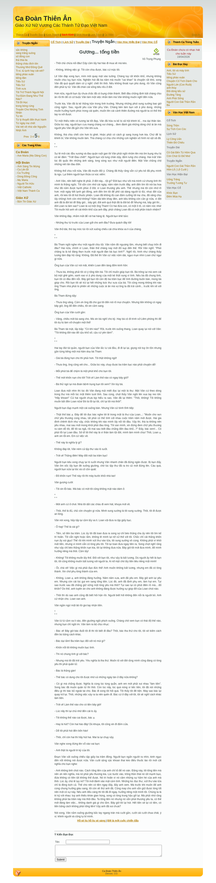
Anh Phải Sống (175, 98)
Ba (168, 105)
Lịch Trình (96, 34)
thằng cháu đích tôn (27, 63)
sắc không (21, 49)
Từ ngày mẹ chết (25, 123)
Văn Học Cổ (149, 42)
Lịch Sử (68, 42)
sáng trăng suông (25, 53)
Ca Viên (108, 34)
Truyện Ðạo (36, 34)
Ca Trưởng (23, 172)
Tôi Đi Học (22, 102)
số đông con (23, 56)
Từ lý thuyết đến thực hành (31, 119)
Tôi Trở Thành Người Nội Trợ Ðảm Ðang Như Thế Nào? (30, 95)
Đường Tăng (174, 94)
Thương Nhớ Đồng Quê (29, 67)
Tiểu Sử (20, 81)
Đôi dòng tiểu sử (176, 91)
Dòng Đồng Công (27, 176)
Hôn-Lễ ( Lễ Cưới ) (177, 169)
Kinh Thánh (52, 34)
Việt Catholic (24, 187)
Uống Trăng (173, 179)
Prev (26, 136)
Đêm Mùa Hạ (174, 196)
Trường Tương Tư (177, 183)
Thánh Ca (21, 34)
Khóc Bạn (172, 192)
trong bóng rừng (25, 105)
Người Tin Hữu (25, 183)
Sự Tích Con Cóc (176, 129)
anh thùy (171, 87)
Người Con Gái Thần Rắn (181, 101)
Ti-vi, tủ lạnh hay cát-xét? (30, 70)
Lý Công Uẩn (174, 139)
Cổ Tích (56, 42)
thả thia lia (21, 60)
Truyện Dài (82, 42)
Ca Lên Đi (22, 169)
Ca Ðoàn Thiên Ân (43, 18)
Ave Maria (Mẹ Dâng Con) (32, 155)
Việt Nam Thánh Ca (28, 190)
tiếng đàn (21, 77)
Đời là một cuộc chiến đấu (123, 820)
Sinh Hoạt (82, 34)
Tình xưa (21, 88)
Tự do (19, 116)
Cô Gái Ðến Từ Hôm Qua (181, 152)
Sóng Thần (173, 125)
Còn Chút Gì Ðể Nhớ (178, 156)
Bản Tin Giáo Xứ (26, 201)
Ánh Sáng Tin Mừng (28, 166)
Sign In (196, 34)
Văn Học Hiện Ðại (128, 42)
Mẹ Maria (22, 180)
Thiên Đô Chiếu (175, 142)
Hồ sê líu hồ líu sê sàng (91, 820)
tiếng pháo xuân (25, 74)
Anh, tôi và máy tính (178, 70)
